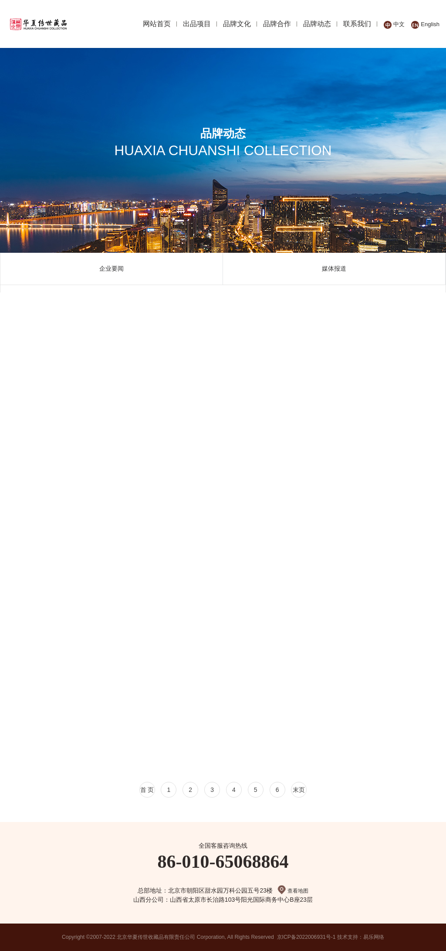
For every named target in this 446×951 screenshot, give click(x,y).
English (425, 24)
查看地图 (292, 891)
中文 (394, 24)
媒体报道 (334, 268)
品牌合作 (277, 23)
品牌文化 (237, 23)
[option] (111, 269)
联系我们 (357, 23)
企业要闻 (111, 268)
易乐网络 (374, 937)
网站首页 (157, 23)
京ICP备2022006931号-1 (306, 937)
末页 (299, 789)
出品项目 (197, 23)
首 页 (147, 789)
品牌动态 (317, 23)
